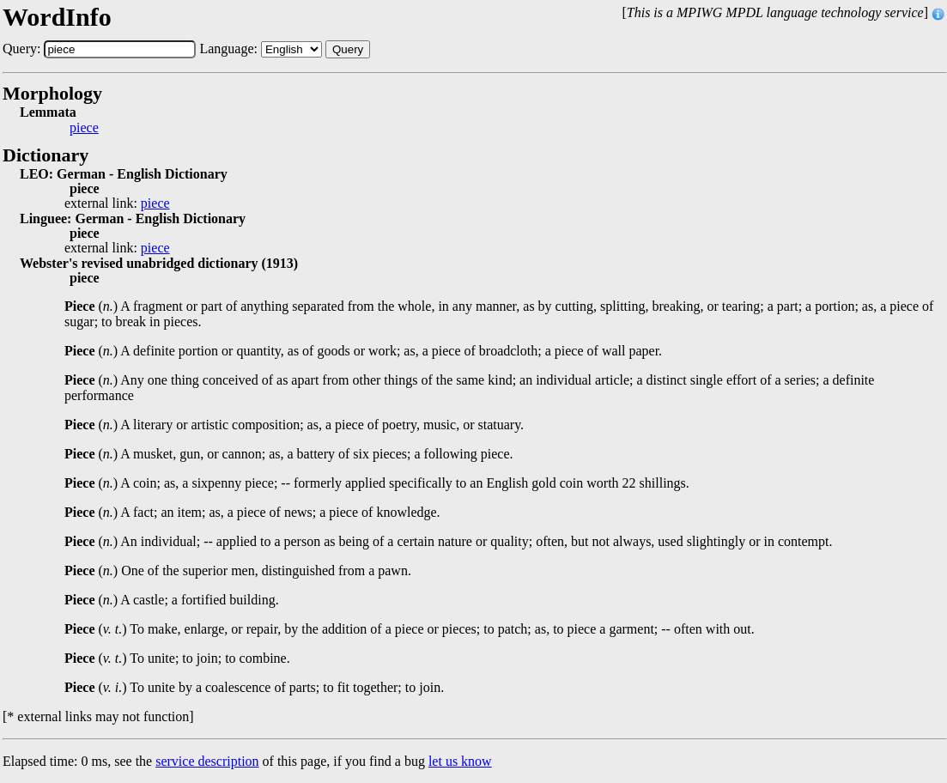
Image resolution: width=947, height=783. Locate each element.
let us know (460, 761)
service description (206, 761)
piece (84, 128)
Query (347, 49)
